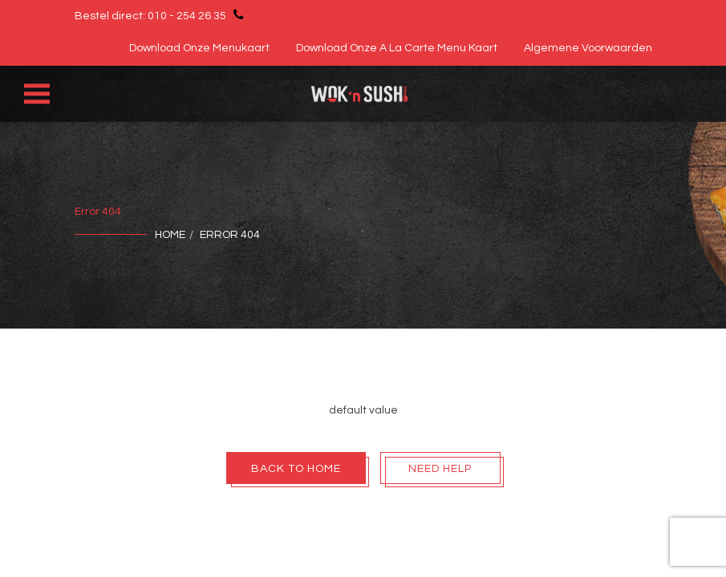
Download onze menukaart (199, 48)
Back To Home (296, 468)
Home (170, 234)
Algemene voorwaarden (588, 48)
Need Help (440, 468)
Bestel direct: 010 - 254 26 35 (162, 14)
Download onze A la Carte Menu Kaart (396, 48)
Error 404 (230, 234)
